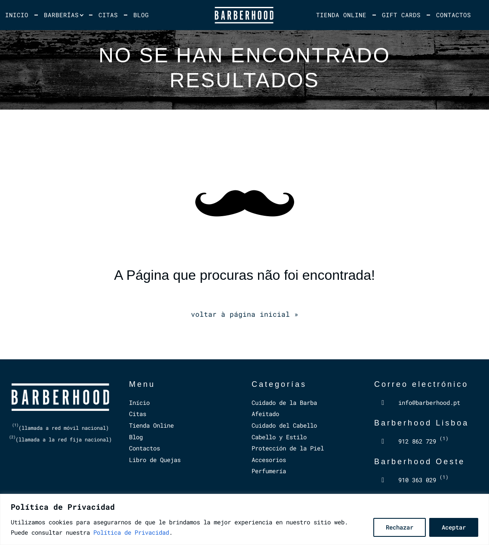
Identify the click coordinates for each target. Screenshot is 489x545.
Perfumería (269, 471)
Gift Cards (401, 15)
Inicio (16, 15)
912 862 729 (423, 441)
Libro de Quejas (155, 460)
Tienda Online (341, 15)
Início (139, 402)
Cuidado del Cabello (284, 425)
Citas (108, 15)
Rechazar (399, 527)
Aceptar (454, 527)
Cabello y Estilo (279, 437)
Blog (141, 15)
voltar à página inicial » (244, 313)
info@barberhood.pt (429, 402)
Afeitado (265, 414)
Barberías (61, 15)
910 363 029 (423, 480)
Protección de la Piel (288, 448)
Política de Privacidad (131, 532)
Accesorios (269, 460)
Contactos (453, 15)
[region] (244, 519)
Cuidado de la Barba (284, 402)
